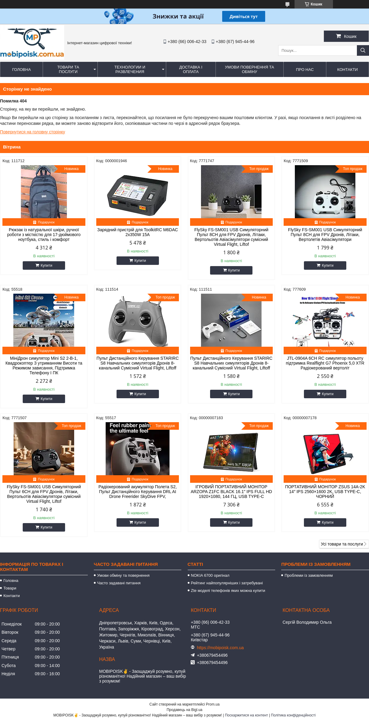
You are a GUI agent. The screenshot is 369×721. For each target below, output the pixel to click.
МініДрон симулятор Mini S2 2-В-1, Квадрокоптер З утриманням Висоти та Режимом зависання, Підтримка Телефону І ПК (43, 365)
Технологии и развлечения (129, 69)
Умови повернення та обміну (249, 69)
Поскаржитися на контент (246, 715)
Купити (46, 265)
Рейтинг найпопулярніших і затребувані (227, 583)
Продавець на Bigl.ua (184, 710)
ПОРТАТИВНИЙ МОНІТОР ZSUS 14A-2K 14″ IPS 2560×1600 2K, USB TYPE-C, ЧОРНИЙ (325, 491)
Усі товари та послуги (342, 544)
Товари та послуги (68, 69)
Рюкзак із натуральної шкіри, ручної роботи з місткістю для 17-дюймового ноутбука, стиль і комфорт (44, 234)
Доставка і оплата (190, 69)
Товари (9, 588)
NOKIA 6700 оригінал (210, 575)
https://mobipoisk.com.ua (220, 647)
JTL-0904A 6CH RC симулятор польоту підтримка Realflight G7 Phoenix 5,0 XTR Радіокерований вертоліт (325, 363)
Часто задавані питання (118, 583)
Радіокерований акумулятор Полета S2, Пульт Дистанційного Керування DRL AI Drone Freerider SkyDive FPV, (137, 491)
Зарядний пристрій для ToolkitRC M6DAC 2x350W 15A (137, 232)
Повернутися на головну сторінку (32, 131)
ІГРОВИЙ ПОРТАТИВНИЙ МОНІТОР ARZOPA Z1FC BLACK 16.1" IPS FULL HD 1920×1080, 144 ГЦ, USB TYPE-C (231, 491)
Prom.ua (212, 704)
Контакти (347, 69)
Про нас (305, 69)
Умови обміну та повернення (123, 575)
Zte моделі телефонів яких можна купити (228, 590)
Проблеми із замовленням (309, 575)
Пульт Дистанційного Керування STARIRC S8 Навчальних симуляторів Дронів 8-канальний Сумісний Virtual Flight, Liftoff (138, 363)
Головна (21, 69)
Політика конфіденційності (293, 715)
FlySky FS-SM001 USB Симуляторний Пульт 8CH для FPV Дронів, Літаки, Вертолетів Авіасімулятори (325, 234)
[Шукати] (363, 50)
